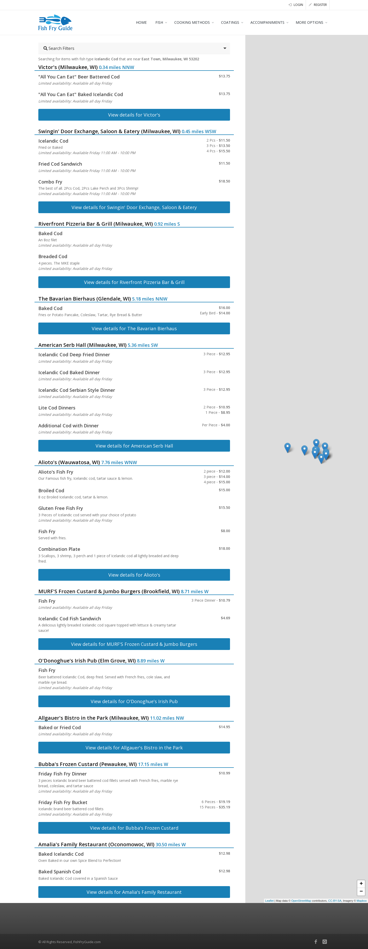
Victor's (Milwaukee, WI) (68, 67)
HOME (141, 22)
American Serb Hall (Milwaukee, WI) (82, 344)
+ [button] (361, 884)
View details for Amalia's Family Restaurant (134, 892)
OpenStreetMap (301, 900)
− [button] (361, 892)
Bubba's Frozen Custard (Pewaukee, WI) (87, 764)
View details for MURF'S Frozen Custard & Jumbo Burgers (134, 644)
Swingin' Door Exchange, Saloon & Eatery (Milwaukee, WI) (109, 131)
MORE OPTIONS (309, 22)
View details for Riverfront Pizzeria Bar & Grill (134, 282)
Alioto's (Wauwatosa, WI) (69, 462)
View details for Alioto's (134, 575)
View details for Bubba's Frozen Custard (134, 828)
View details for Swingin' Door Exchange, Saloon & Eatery (134, 207)
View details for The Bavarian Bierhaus (134, 328)
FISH (159, 22)
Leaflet (269, 900)
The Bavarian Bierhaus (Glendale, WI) (84, 298)
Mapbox (362, 900)
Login (296, 5)
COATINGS (230, 22)
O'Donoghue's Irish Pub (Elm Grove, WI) (87, 660)
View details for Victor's (134, 115)
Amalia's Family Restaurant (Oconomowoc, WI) (96, 844)
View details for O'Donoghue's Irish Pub (134, 701)
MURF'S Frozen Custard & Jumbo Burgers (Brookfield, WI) (109, 591)
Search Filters (58, 48)
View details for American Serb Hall (134, 446)
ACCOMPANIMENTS (267, 22)
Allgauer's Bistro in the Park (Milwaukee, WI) (93, 717)
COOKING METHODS (192, 22)
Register (318, 5)
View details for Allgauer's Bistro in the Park (134, 748)
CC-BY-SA (334, 900)
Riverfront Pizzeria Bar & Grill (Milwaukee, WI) (95, 223)
